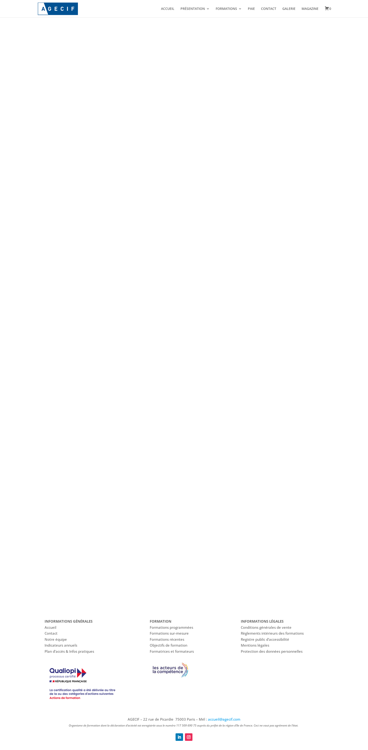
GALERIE (288, 9)
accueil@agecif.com (224, 719)
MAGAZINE (310, 9)
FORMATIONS (226, 9)
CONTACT (268, 9)
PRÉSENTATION (192, 9)
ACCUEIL (167, 9)
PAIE (251, 9)
